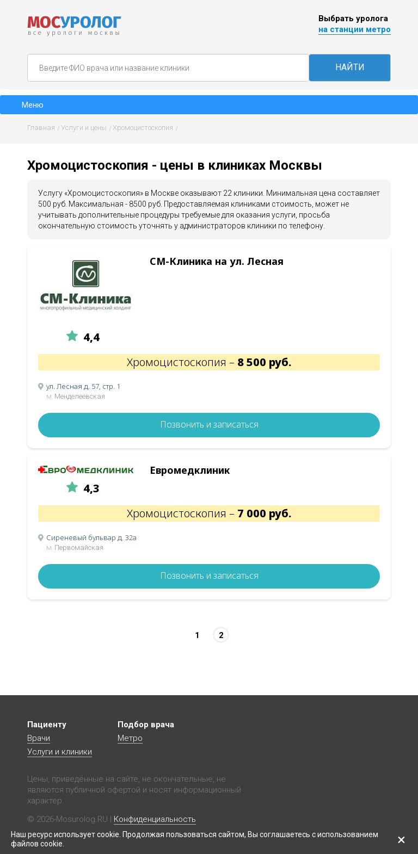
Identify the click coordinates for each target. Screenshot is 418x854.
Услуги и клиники (59, 752)
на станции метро (354, 29)
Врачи (38, 738)
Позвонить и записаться (209, 424)
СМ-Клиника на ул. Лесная (217, 261)
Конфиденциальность (155, 819)
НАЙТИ (350, 67)
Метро (130, 738)
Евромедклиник (190, 469)
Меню (33, 105)
